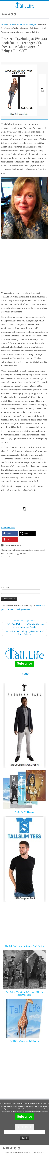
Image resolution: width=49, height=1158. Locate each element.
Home (4, 24)
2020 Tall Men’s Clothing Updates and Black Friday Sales (25, 632)
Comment (5, 557)
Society (11, 24)
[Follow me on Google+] (15, 14)
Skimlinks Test (8, 527)
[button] (10, 533)
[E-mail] (6, 14)
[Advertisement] (24, 265)
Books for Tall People (26, 24)
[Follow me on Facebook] (12, 14)
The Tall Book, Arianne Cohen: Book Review (24, 945)
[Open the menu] (45, 13)
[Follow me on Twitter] (9, 14)
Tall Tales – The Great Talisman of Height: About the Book (24, 993)
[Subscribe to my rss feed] (3, 14)
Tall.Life (25, 673)
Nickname (5, 587)
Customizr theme (38, 1152)
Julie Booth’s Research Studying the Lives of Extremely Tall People (24, 625)
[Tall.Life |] (24, 5)
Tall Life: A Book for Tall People (24, 1040)
